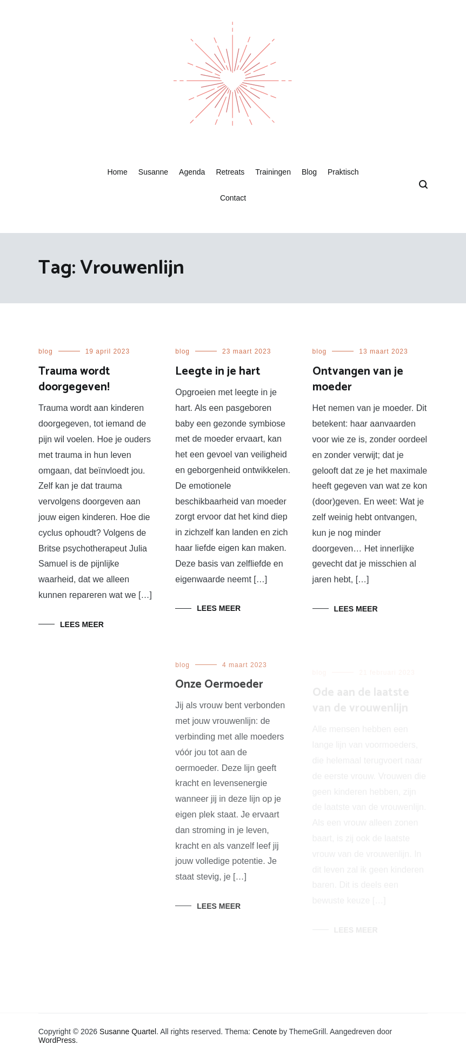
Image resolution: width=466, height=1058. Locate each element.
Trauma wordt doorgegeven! (74, 379)
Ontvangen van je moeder (357, 380)
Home (117, 172)
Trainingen (273, 172)
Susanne (153, 172)
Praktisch (343, 172)
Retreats (230, 172)
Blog (309, 172)
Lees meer (82, 624)
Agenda (192, 172)
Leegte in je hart (218, 371)
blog (45, 351)
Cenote (264, 1031)
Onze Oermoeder (219, 691)
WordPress (57, 1040)
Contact (233, 198)
